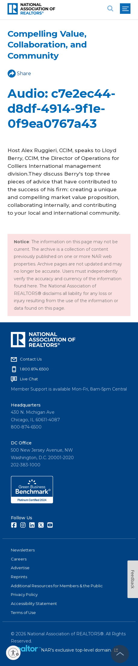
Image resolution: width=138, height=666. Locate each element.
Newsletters (23, 550)
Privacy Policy (24, 594)
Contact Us (31, 359)
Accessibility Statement (34, 603)
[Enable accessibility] (13, 653)
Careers (19, 559)
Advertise (20, 567)
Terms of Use (23, 612)
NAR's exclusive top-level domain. (79, 650)
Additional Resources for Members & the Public (57, 585)
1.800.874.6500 (34, 369)
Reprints (19, 576)
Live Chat (29, 378)
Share (19, 73)
